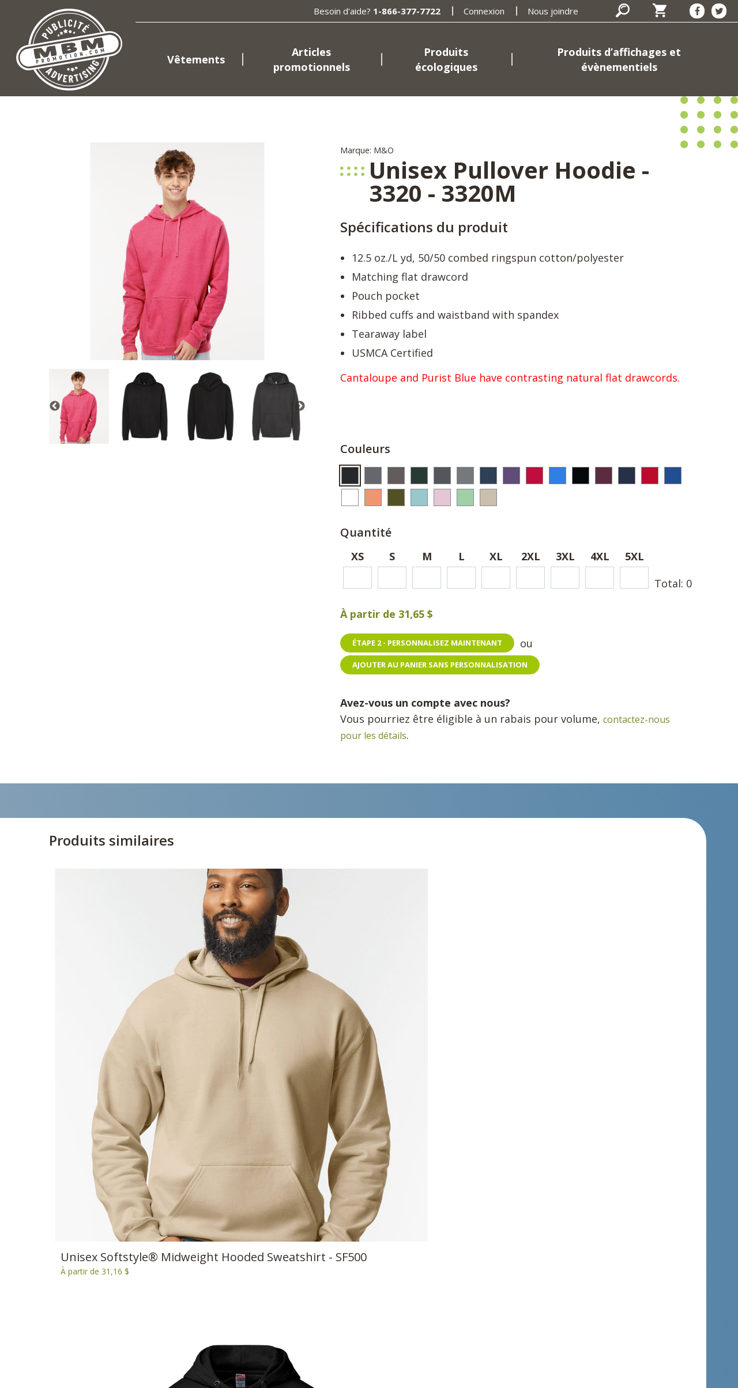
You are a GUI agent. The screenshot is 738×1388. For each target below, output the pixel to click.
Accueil (248, 1161)
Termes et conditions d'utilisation (393, 1372)
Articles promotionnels (311, 59)
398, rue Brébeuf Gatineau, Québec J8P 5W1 (49, 1276)
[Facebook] (697, 10)
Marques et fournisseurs (287, 1276)
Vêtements (196, 59)
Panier (460, 1178)
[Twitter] (718, 10)
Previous (55, 406)
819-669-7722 (118, 1305)
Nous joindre (553, 11)
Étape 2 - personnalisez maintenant (435, 643)
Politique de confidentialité (252, 1372)
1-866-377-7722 (406, 11)
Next (300, 406)
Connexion (484, 11)
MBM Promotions (272, 1259)
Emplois (251, 1294)
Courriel (26, 1322)
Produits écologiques (446, 59)
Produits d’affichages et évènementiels (619, 59)
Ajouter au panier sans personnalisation (447, 665)
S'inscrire (618, 1233)
